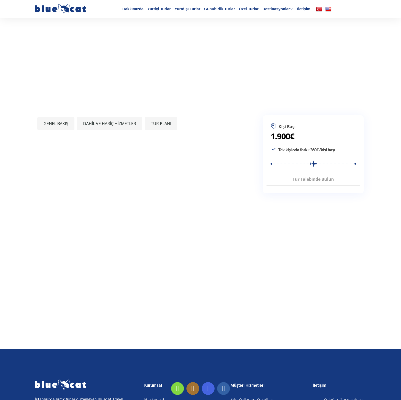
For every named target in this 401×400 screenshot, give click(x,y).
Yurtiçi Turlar (159, 9)
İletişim (303, 9)
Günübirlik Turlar (219, 9)
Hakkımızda (133, 9)
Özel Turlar (249, 9)
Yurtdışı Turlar (188, 9)
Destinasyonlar (276, 9)
